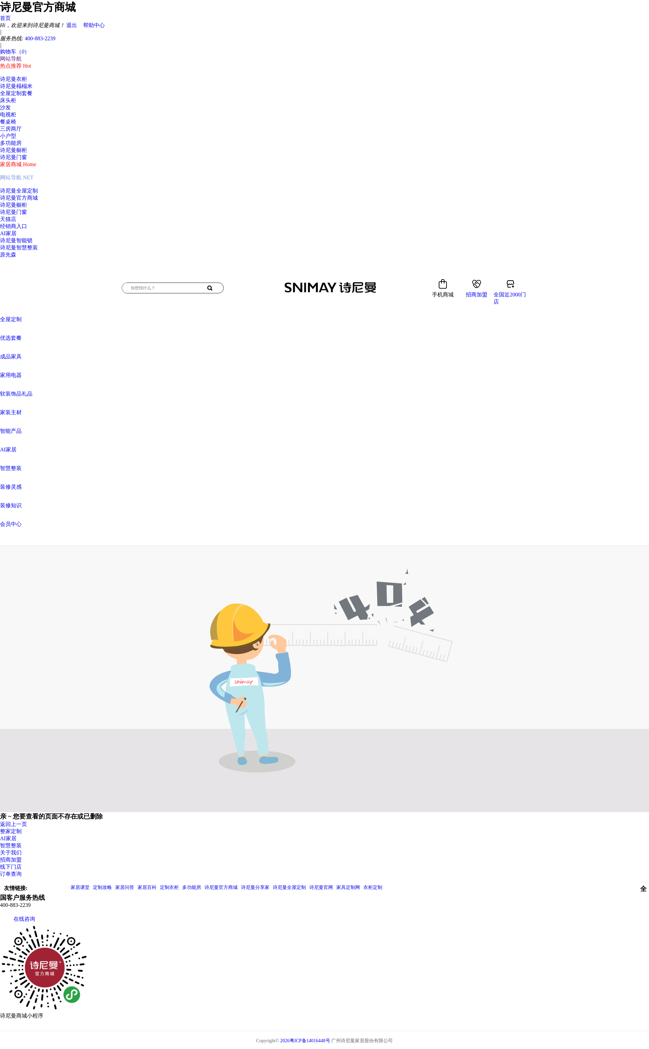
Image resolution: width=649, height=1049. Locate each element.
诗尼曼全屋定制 (19, 191)
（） (23, 51)
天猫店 (8, 219)
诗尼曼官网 (321, 887)
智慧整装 (11, 468)
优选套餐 (11, 338)
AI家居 (8, 233)
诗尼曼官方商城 (19, 198)
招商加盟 (11, 860)
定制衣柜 (169, 887)
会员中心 (11, 524)
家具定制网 (348, 887)
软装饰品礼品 (16, 394)
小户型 (8, 136)
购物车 (15, 51)
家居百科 (147, 887)
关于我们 (11, 852)
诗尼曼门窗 (13, 157)
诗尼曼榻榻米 (16, 86)
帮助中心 (94, 25)
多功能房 (11, 143)
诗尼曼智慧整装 (19, 247)
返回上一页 (13, 824)
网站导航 (11, 59)
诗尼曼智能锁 (16, 240)
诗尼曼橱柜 (13, 150)
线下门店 (11, 867)
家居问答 (124, 887)
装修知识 (11, 505)
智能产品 (11, 431)
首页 (5, 18)
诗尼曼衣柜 (13, 79)
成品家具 (11, 356)
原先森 (8, 255)
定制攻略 (102, 887)
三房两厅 (11, 129)
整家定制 (11, 831)
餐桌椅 (8, 122)
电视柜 (8, 114)
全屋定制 (11, 319)
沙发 (5, 107)
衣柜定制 (372, 887)
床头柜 (8, 100)
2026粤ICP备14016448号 (305, 1040)
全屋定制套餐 (16, 93)
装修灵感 (11, 487)
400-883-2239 (40, 38)
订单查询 (11, 874)
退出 (71, 25)
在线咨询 (17, 919)
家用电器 (11, 375)
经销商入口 (13, 226)
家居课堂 (80, 887)
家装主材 (11, 412)
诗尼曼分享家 (255, 887)
